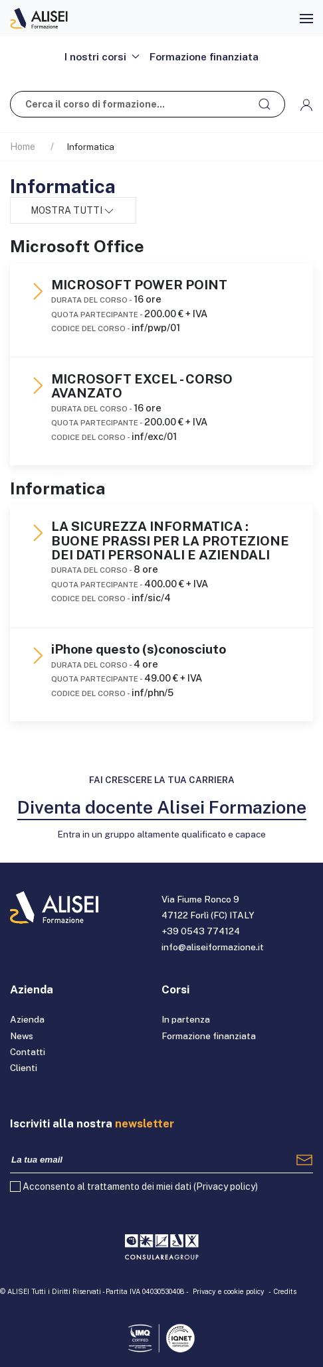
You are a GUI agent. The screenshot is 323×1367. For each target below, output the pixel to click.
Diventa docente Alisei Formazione (161, 807)
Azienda (27, 1019)
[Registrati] (304, 1160)
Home (22, 146)
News (21, 1036)
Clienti (23, 1067)
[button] (306, 18)
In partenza (186, 1019)
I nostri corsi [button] (102, 56)
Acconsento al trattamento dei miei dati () (140, 1186)
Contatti (27, 1051)
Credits (284, 1291)
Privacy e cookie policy (229, 1291)
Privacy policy (225, 1186)
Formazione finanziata (204, 56)
